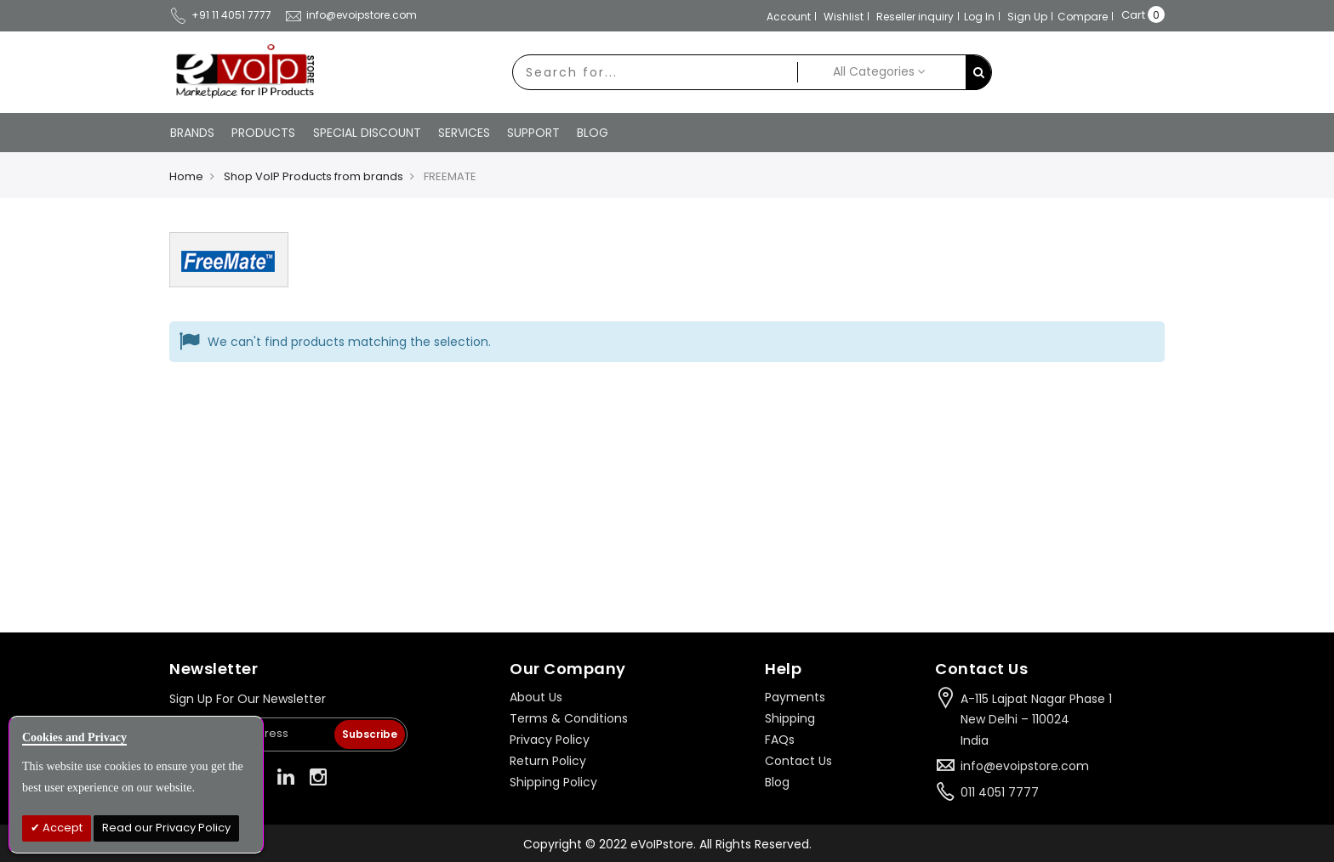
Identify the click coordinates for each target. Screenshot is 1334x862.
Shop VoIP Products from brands (313, 175)
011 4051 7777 (1000, 790)
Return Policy (548, 759)
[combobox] (653, 72)
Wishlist (844, 16)
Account (789, 16)
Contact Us (798, 759)
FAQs (780, 737)
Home (186, 175)
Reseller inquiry (915, 16)
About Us (536, 695)
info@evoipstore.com (350, 15)
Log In (979, 16)
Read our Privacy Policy (166, 827)
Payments (795, 695)
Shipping (790, 716)
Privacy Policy (550, 737)
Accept (61, 827)
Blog (777, 780)
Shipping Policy (553, 780)
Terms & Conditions (569, 716)
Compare (1083, 16)
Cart (1133, 15)
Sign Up (1027, 16)
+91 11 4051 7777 (220, 15)
